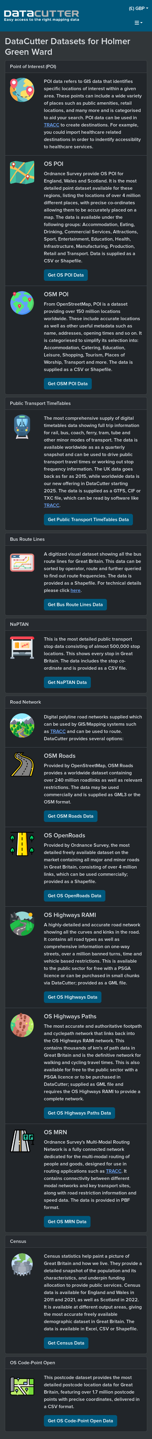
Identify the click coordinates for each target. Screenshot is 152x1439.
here (76, 590)
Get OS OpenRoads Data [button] (74, 895)
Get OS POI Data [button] (66, 275)
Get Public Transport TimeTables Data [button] (88, 519)
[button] (138, 8)
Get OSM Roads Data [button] (71, 816)
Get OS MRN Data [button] (67, 1221)
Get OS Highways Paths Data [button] (79, 1113)
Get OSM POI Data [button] (68, 383)
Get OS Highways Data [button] (72, 997)
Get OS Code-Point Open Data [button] (80, 1420)
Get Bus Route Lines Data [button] (75, 604)
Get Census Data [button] (66, 1343)
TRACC (51, 125)
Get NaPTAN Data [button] (67, 682)
